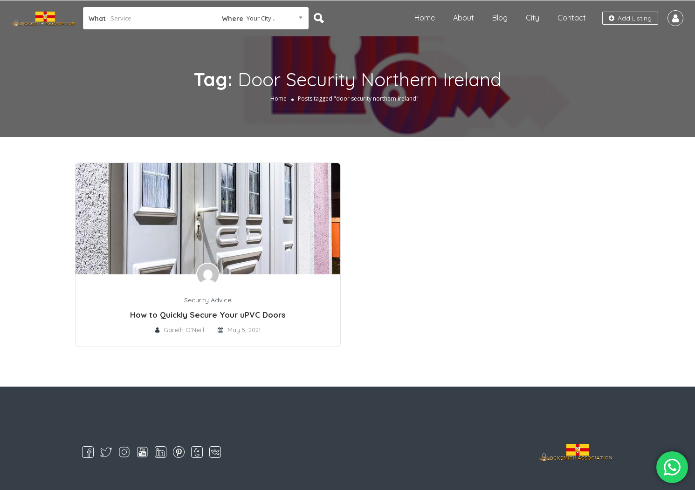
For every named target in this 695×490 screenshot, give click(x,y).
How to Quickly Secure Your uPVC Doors (208, 315)
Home (424, 17)
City (532, 17)
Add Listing (630, 18)
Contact (571, 17)
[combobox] (262, 18)
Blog (500, 17)
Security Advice (207, 300)
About (463, 17)
